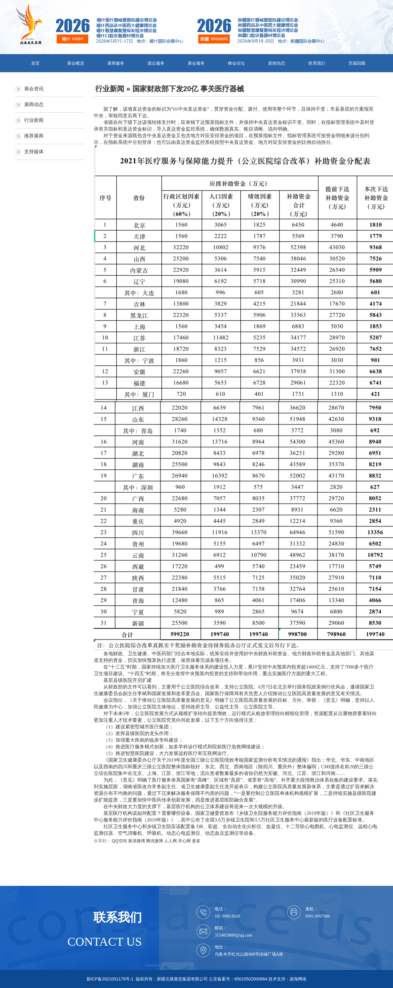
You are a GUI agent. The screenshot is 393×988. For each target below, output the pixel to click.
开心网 (184, 840)
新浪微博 (136, 840)
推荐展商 (34, 135)
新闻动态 (276, 63)
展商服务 (115, 63)
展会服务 (196, 63)
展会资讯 (34, 88)
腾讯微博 (154, 840)
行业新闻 (34, 120)
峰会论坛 (236, 63)
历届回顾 (357, 63)
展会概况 (75, 63)
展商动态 (34, 104)
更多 (196, 840)
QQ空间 (119, 840)
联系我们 (316, 63)
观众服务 (156, 63)
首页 (35, 63)
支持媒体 (34, 151)
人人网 (170, 840)
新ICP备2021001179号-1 (110, 979)
